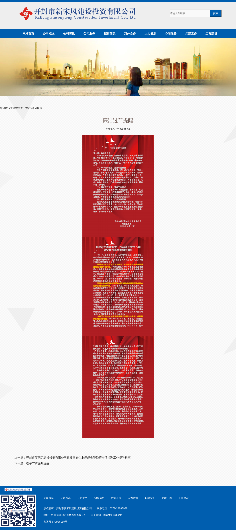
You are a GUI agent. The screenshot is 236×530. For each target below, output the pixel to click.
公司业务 (89, 33)
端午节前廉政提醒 (37, 463)
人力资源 (150, 33)
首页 (27, 108)
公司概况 (48, 33)
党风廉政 (37, 108)
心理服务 (170, 33)
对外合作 (130, 33)
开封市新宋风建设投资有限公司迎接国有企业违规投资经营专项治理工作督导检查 (78, 457)
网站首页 (28, 33)
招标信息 (109, 33)
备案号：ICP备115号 (55, 521)
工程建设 (211, 33)
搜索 (215, 13)
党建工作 (191, 33)
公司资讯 (69, 33)
